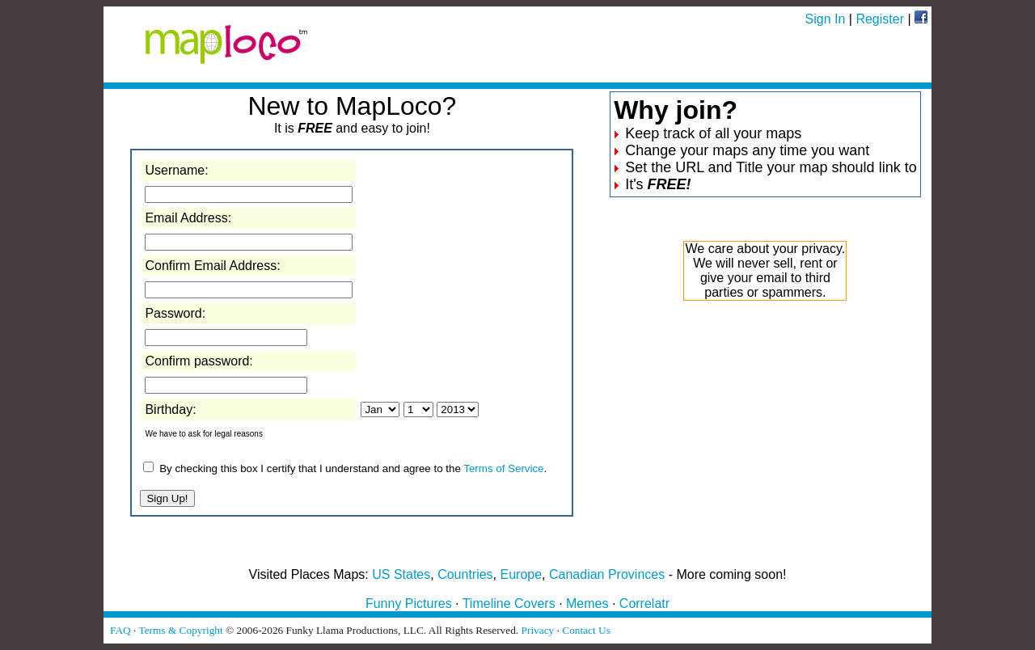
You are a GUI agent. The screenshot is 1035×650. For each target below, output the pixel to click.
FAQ (120, 630)
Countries (464, 574)
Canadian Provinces (607, 574)
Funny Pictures (408, 603)
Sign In (825, 19)
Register (879, 19)
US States (401, 574)
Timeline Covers (509, 603)
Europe (522, 574)
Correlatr (644, 603)
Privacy (538, 630)
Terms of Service (503, 468)
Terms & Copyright (180, 630)
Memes (587, 603)
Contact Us (586, 630)
